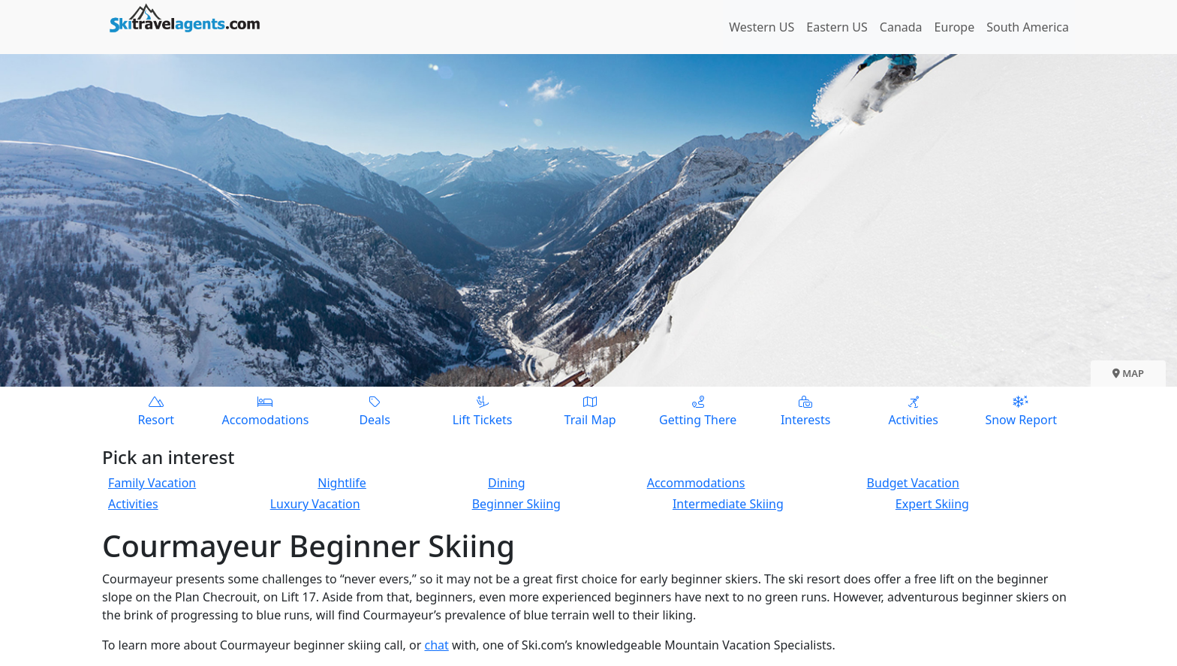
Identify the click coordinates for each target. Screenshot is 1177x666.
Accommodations (696, 483)
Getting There (698, 410)
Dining (506, 483)
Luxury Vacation (315, 504)
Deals (375, 410)
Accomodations (265, 410)
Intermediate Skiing (728, 504)
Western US (761, 27)
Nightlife (342, 483)
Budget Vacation (913, 483)
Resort (156, 410)
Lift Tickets (483, 410)
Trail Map (590, 410)
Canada (901, 27)
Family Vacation (152, 483)
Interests (805, 410)
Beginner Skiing (516, 504)
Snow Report (1021, 410)
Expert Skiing (932, 504)
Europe (955, 27)
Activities (913, 410)
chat (436, 645)
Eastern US (836, 27)
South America (1027, 27)
